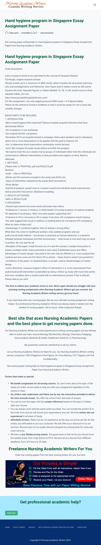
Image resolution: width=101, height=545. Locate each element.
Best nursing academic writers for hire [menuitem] (56, 527)
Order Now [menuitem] (82, 527)
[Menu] (95, 5)
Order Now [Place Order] (11, 513)
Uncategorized (47, 33)
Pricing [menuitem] (32, 527)
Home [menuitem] (7, 527)
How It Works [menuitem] (19, 527)
